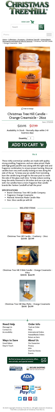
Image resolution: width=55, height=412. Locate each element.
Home (5, 39)
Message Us (7, 327)
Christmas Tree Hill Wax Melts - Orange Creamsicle (27, 304)
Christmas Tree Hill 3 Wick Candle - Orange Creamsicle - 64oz (27, 271)
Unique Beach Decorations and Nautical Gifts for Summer (27, 40)
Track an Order (33, 327)
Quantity (23, 138)
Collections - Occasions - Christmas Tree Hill (23, 39)
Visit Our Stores (34, 351)
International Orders (36, 332)
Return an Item (34, 337)
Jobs (30, 348)
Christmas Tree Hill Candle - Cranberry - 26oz (27, 236)
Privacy (31, 346)
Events (31, 353)
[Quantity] (30, 138)
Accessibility (7, 332)
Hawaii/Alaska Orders (36, 334)
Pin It (34, 154)
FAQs (30, 330)
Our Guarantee (34, 343)
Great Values (7, 343)
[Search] (24, 27)
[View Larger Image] (27, 76)
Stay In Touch (8, 346)
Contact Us (7, 330)
